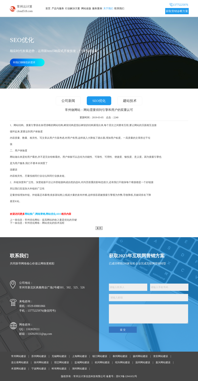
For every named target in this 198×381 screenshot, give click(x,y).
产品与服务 (58, 8)
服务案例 (97, 8)
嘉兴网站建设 (163, 362)
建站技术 (130, 101)
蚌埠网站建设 (59, 368)
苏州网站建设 (38, 356)
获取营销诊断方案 (177, 11)
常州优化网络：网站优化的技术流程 (44, 223)
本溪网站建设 (18, 368)
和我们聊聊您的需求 (24, 62)
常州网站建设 (18, 356)
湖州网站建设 (79, 368)
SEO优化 (99, 101)
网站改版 (86, 8)
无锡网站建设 (59, 356)
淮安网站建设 (160, 356)
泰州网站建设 (120, 356)
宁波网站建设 (38, 368)
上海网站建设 (79, 356)
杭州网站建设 (102, 362)
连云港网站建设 (19, 362)
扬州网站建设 (140, 356)
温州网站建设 (142, 362)
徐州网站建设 (41, 362)
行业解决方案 (72, 8)
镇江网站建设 (99, 356)
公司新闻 (68, 101)
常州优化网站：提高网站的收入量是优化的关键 (51, 219)
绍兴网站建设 (122, 362)
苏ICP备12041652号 (126, 376)
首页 (47, 8)
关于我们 (108, 8)
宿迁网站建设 (61, 362)
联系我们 (119, 8)
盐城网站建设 (82, 362)
